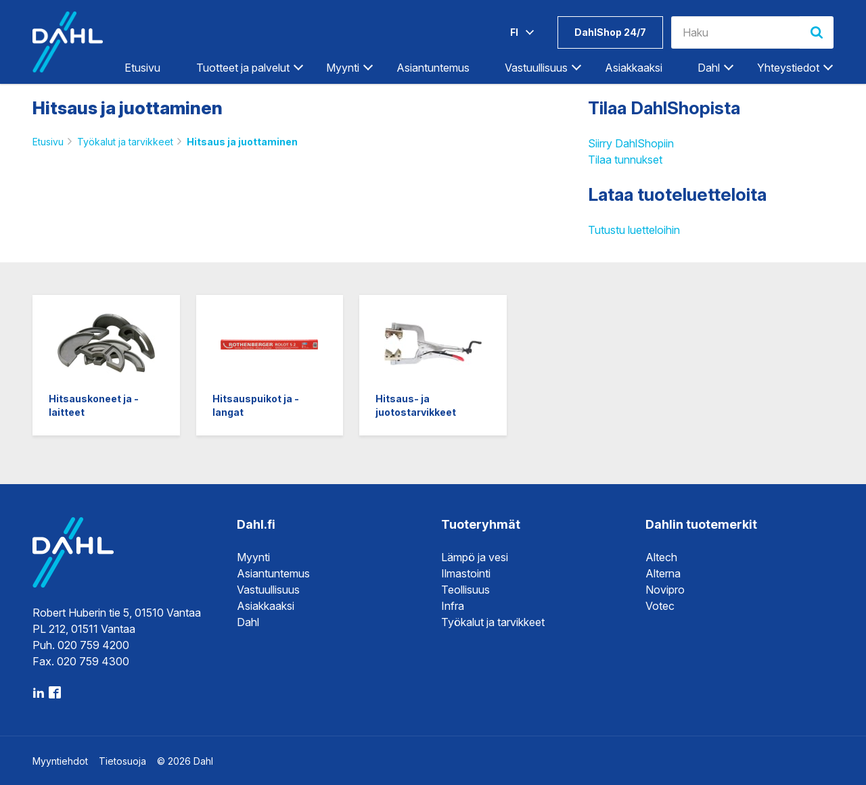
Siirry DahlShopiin (631, 143)
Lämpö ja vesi (474, 557)
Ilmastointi (466, 573)
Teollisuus (465, 589)
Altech (661, 557)
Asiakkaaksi (633, 67)
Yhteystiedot (788, 67)
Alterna (663, 573)
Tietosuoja (122, 761)
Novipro (665, 589)
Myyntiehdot (60, 761)
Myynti (342, 67)
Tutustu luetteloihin (634, 230)
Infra (452, 606)
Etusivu (142, 67)
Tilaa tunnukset (625, 159)
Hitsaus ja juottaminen (242, 141)
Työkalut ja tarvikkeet (125, 141)
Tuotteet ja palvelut (243, 67)
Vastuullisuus (536, 67)
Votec (660, 606)
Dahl (709, 67)
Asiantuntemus (433, 67)
